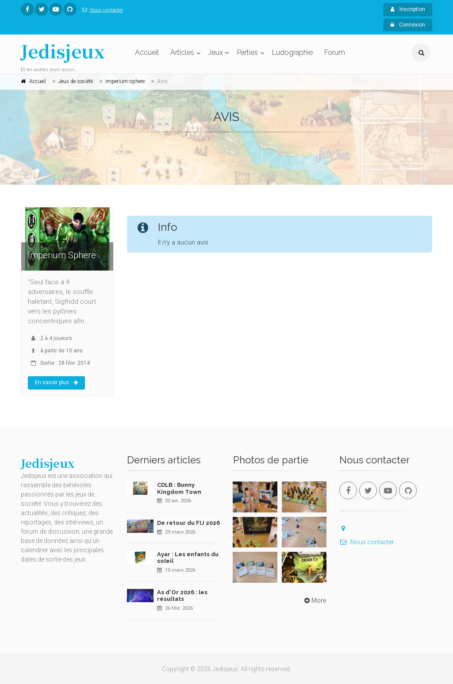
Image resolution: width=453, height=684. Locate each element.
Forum (334, 52)
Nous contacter (101, 10)
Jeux (215, 52)
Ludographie (292, 52)
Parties (247, 52)
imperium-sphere (125, 81)
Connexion (408, 25)
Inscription (408, 9)
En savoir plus (56, 382)
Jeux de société (75, 81)
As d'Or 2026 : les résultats (182, 596)
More (314, 600)
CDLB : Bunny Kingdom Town (179, 488)
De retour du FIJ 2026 (188, 523)
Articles (182, 52)
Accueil (147, 52)
